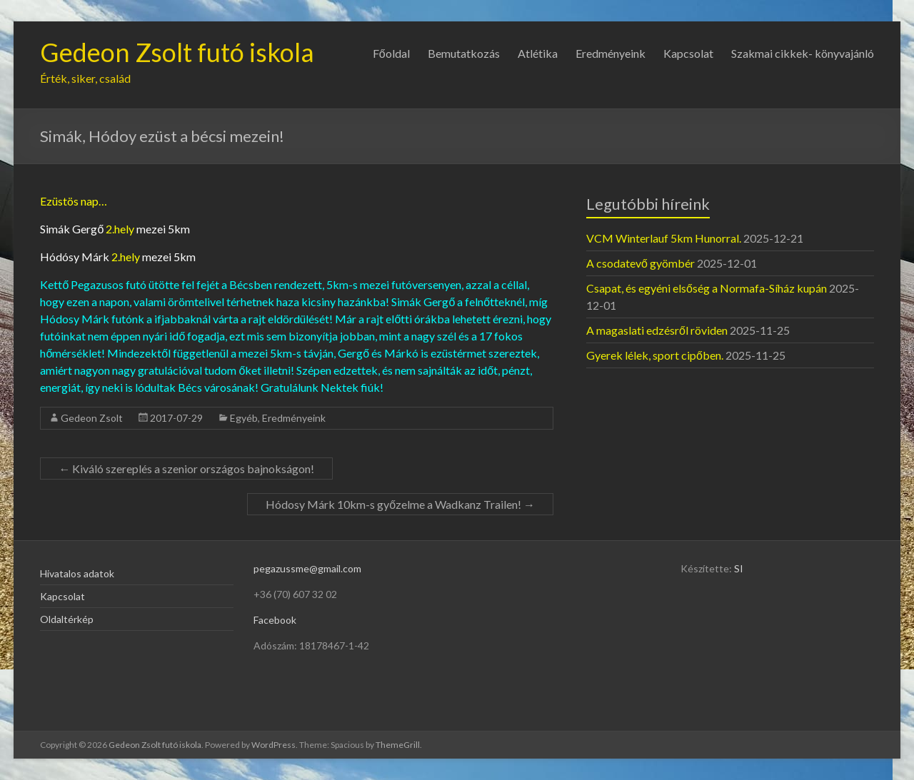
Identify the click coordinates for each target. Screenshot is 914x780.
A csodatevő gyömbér (640, 263)
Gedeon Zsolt (92, 418)
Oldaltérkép (67, 619)
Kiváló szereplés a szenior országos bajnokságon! (186, 468)
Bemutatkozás (464, 53)
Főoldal (391, 53)
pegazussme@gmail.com (307, 568)
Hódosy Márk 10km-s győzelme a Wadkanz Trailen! (400, 504)
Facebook (274, 620)
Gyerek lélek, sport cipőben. (654, 355)
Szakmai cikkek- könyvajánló (802, 53)
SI (738, 568)
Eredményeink (611, 53)
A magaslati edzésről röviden (657, 330)
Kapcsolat (688, 53)
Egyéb (244, 418)
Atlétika (538, 53)
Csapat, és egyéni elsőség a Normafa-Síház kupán (706, 288)
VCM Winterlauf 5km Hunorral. (663, 238)
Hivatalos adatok (77, 573)
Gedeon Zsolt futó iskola (177, 52)
